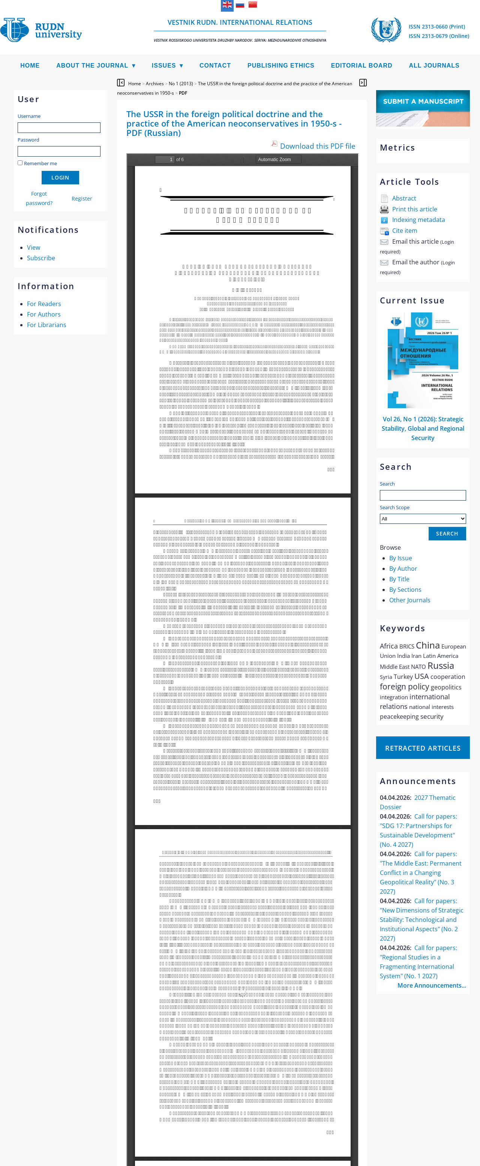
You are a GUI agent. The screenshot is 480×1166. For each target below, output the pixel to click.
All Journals (434, 65)
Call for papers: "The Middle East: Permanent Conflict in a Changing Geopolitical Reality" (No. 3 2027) (421, 873)
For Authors (44, 314)
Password (28, 139)
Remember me (40, 163)
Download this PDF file (318, 146)
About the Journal (92, 65)
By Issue (400, 558)
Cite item (404, 230)
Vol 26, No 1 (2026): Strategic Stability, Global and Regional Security (423, 428)
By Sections (405, 589)
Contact (215, 65)
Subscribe (41, 258)
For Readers (44, 304)
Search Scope (423, 514)
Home (30, 65)
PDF (183, 93)
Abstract (404, 198)
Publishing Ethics (281, 65)
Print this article (414, 209)
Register (82, 198)
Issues (164, 65)
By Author (403, 568)
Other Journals (409, 600)
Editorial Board (362, 65)
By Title (399, 579)
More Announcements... (432, 985)
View (33, 247)
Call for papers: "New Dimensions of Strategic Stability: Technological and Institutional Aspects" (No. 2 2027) (422, 920)
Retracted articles (423, 748)
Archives (155, 83)
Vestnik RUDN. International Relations (240, 30)
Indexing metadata (418, 220)
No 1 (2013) (181, 83)
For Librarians (46, 325)
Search (387, 483)
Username (29, 116)
